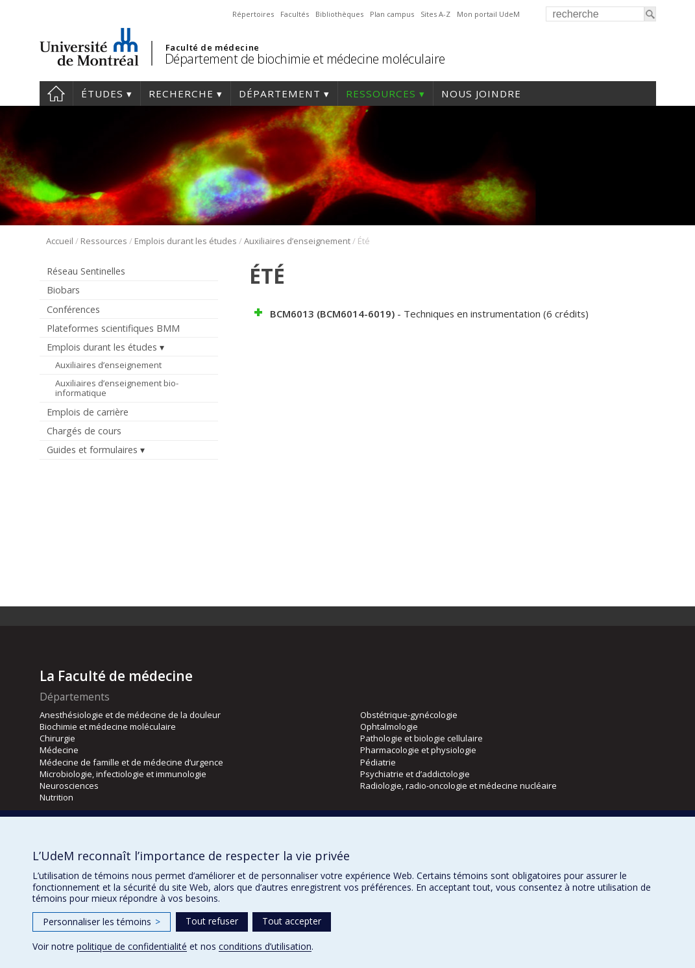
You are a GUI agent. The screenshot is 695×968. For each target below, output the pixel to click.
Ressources (381, 93)
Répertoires (253, 14)
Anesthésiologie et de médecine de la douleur (130, 715)
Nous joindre (481, 93)
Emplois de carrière (87, 412)
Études (102, 93)
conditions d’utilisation (265, 946)
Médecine (59, 750)
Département (280, 93)
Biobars (63, 290)
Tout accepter (291, 921)
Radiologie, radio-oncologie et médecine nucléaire (458, 785)
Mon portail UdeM (488, 14)
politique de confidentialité (132, 946)
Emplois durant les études (185, 241)
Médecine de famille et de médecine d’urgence (131, 762)
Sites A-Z (435, 14)
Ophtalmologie (389, 726)
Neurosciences (69, 785)
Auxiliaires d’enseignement (297, 241)
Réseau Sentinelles (86, 271)
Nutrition (56, 797)
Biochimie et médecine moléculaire (108, 726)
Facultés (294, 14)
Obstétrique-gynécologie (408, 715)
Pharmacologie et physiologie (418, 750)
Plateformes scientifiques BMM (113, 328)
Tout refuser (212, 921)
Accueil (56, 93)
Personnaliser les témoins (101, 921)
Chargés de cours (84, 431)
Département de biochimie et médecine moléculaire (305, 59)
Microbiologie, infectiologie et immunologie (123, 774)
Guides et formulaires (92, 449)
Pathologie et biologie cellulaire (421, 738)
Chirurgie (57, 738)
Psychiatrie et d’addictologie (415, 774)
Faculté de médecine (212, 47)
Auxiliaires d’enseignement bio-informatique (116, 388)
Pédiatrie (378, 762)
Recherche (181, 93)
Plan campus (392, 14)
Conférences (73, 309)
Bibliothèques (339, 14)
